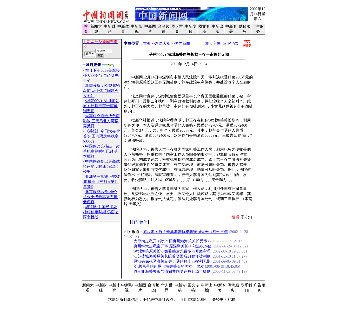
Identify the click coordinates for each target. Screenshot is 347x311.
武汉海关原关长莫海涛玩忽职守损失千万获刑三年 (185, 232)
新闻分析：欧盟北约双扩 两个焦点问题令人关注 (101, 91)
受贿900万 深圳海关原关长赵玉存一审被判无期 (101, 106)
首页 (147, 43)
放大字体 (212, 43)
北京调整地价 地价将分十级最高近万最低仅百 (100, 197)
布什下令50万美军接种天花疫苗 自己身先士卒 (101, 75)
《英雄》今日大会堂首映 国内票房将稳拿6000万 (101, 136)
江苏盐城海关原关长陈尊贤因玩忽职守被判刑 (172, 256)
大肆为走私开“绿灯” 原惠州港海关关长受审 (170, 241)
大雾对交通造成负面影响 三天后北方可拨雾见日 (101, 121)
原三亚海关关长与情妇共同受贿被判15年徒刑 (172, 271)
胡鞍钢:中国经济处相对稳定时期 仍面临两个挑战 (101, 212)
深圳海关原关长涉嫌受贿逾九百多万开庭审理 (172, 251)
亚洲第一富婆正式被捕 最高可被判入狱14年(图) (101, 182)
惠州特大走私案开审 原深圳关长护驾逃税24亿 (172, 246)
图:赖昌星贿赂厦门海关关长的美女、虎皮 (168, 266)
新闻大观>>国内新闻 (172, 43)
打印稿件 (139, 222)
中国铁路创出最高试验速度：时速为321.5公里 (101, 166)
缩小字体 (230, 43)
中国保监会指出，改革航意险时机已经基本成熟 (101, 151)
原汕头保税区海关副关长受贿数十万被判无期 (172, 261)
